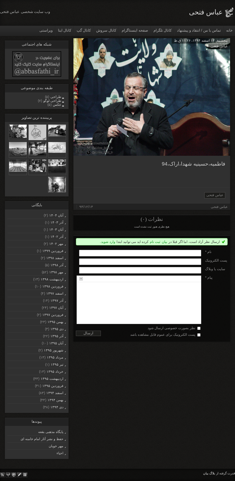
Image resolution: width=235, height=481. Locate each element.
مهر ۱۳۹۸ (56, 272)
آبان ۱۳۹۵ (56, 343)
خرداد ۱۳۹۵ (55, 371)
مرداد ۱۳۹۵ (55, 357)
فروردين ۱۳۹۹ (52, 251)
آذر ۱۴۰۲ (56, 237)
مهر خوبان (56, 446)
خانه (229, 30)
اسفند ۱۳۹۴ (54, 393)
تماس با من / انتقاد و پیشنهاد (199, 30)
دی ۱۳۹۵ (56, 329)
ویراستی (46, 30)
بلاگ (212, 473)
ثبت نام (155, 242)
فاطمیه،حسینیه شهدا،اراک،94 (193, 164)
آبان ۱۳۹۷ (56, 308)
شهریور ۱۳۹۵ (53, 350)
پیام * (208, 277)
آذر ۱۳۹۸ (56, 265)
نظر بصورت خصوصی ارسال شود (172, 328)
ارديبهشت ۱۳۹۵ (52, 379)
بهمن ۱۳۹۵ (55, 322)
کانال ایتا (64, 30)
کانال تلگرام (162, 30)
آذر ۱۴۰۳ (56, 222)
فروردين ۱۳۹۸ (52, 286)
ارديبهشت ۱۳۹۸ (52, 279)
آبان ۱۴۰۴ (56, 215)
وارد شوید (108, 242)
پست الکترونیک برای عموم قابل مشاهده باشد (162, 335)
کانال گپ (84, 30)
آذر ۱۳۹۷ (56, 300)
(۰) (144, 219)
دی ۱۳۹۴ (56, 407)
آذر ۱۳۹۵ (56, 336)
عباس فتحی (206, 12)
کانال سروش (106, 30)
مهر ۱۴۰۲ (56, 244)
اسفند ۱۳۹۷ (54, 293)
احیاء (60, 453)
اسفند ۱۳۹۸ (54, 258)
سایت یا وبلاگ (215, 269)
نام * (208, 252)
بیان (164, 242)
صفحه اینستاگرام (135, 30)
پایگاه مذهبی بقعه (50, 432)
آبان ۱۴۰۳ (56, 229)
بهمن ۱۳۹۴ (55, 400)
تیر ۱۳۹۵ (57, 364)
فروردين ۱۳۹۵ (52, 386)
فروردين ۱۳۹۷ (52, 315)
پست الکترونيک (216, 260)
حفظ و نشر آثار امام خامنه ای (42, 439)
